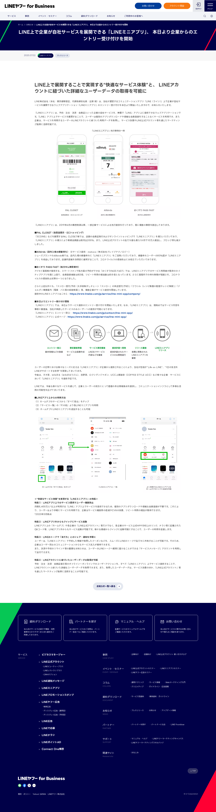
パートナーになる (158, 724)
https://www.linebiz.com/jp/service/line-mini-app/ (97, 316)
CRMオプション (50, 674)
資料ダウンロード (89, 16)
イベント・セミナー (47, 16)
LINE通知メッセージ (53, 681)
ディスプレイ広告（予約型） (55, 714)
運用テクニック (137, 682)
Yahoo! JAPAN (39, 794)
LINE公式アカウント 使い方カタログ (171, 654)
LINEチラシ (48, 735)
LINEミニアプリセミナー (171, 668)
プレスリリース (137, 710)
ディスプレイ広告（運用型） (55, 710)
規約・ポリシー (24, 794)
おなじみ (135, 752)
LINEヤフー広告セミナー (141, 672)
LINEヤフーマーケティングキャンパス (168, 738)
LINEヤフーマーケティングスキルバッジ (147, 742)
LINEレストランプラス (53, 670)
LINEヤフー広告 (51, 702)
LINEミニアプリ (51, 688)
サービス (12, 16)
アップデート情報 (169, 710)
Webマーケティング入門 (175, 682)
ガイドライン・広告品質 (159, 686)
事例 (27, 16)
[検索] (204, 16)
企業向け (135, 654)
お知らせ (111, 16)
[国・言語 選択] (211, 16)
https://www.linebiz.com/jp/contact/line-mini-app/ (103, 313)
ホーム (20, 24)
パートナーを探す (138, 724)
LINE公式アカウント (53, 662)
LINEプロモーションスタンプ (58, 695)
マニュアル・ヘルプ (139, 738)
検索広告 (47, 706)
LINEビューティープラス (53, 666)
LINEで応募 (48, 728)
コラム (69, 16)
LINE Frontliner (177, 724)
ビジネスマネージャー (53, 655)
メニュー (210, 6)
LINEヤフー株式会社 (56, 794)
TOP (194, 771)
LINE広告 (47, 721)
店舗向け (147, 654)
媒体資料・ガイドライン (159, 696)
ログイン (198, 9)
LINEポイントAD (51, 742)
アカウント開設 (177, 6)
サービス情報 (154, 682)
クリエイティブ (137, 686)
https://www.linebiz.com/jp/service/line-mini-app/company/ (105, 294)
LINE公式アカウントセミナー (143, 668)
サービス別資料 (137, 696)
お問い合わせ (148, 6)
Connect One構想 (53, 749)
